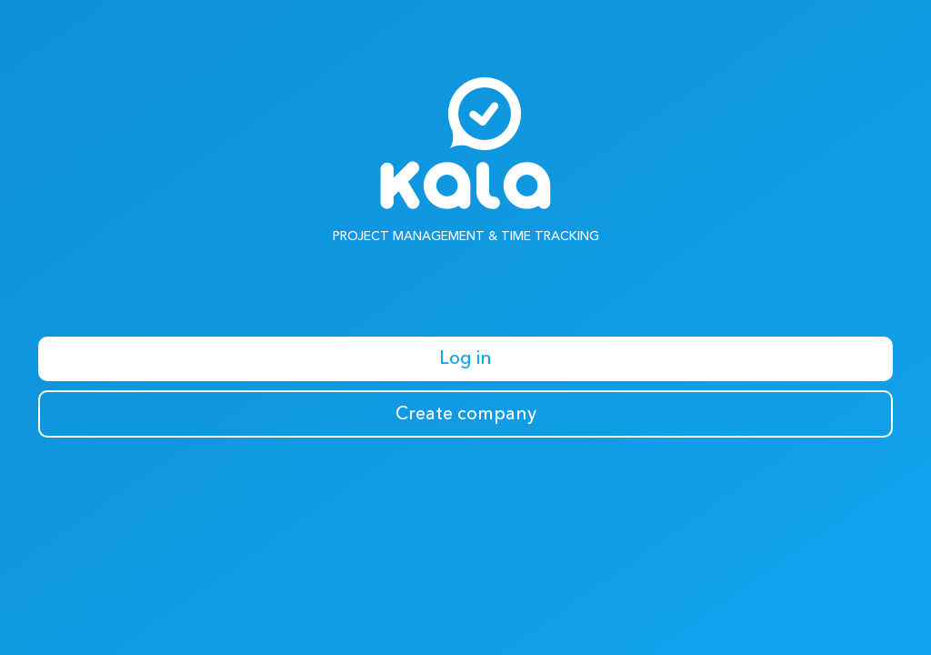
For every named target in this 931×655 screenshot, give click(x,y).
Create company (465, 413)
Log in (465, 358)
